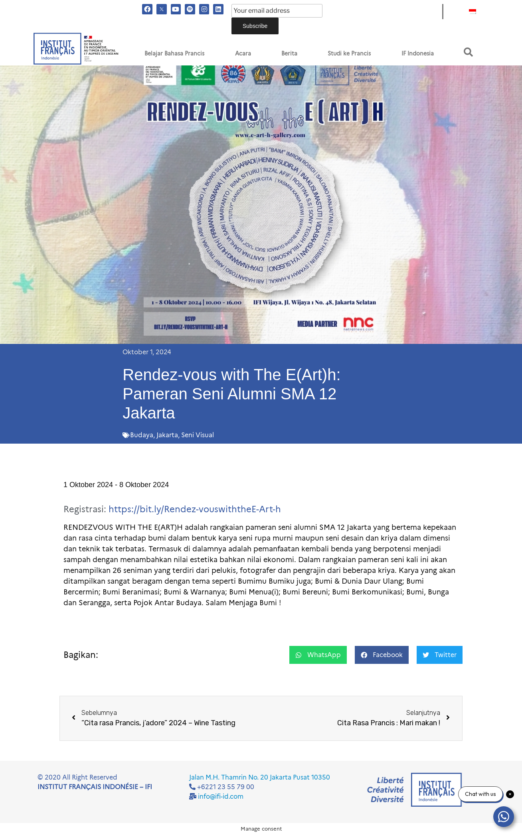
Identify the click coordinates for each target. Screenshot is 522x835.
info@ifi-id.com (220, 796)
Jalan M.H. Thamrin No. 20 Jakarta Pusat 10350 (259, 777)
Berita (289, 53)
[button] (468, 52)
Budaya (141, 435)
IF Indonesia (417, 53)
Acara (243, 53)
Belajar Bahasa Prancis (174, 53)
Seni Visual (197, 435)
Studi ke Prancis (349, 53)
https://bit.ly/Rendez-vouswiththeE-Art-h (195, 509)
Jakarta (167, 435)
